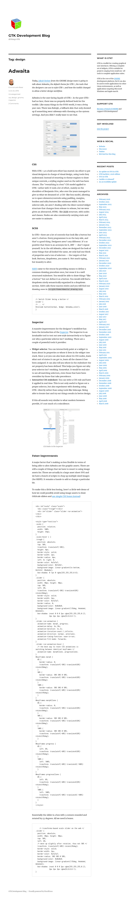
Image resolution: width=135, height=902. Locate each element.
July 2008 (102, 393)
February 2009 (104, 376)
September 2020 (105, 268)
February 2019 (104, 299)
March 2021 (103, 256)
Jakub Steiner (44, 81)
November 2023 (105, 227)
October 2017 (104, 312)
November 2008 (105, 383)
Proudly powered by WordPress (41, 891)
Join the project (103, 129)
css (9, 98)
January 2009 (104, 378)
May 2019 (102, 294)
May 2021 (102, 253)
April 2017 (103, 322)
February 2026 (104, 199)
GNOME (117, 79)
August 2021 (103, 250)
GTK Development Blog (29, 35)
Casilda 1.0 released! (106, 179)
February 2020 (104, 284)
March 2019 (103, 296)
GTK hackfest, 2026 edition (109, 174)
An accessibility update (108, 182)
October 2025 (104, 202)
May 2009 (103, 368)
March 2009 (103, 373)
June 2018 (102, 307)
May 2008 (102, 399)
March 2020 (103, 281)
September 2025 (105, 204)
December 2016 (105, 330)
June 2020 (103, 273)
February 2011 (104, 353)
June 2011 (102, 350)
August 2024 (104, 212)
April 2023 (103, 235)
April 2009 (103, 370)
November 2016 (105, 332)
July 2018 (102, 304)
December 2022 (105, 240)
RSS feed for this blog (107, 154)
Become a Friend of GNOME (107, 109)
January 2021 (104, 261)
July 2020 (102, 271)
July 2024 (102, 215)
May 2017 (102, 319)
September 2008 (105, 388)
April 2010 (103, 355)
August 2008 (104, 391)
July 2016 (102, 342)
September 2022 (105, 245)
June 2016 (103, 345)
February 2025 (104, 210)
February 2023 (104, 238)
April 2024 (103, 217)
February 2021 (104, 258)
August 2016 (104, 340)
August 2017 (103, 314)
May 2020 (102, 276)
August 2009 (104, 360)
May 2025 (102, 207)
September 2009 (105, 358)
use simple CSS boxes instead (66, 496)
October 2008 (104, 386)
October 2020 (104, 266)
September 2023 (105, 230)
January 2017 (104, 327)
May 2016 (102, 347)
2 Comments (13, 103)
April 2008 (103, 401)
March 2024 (103, 220)
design (14, 98)
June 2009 (103, 365)
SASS (34, 269)
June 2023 (103, 233)
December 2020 (105, 263)
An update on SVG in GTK (108, 172)
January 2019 (104, 302)
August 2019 (104, 289)
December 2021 (105, 248)
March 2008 (103, 404)
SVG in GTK (103, 177)
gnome (21, 98)
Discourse (103, 149)
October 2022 (104, 243)
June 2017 (102, 317)
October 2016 (104, 335)
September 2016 (105, 337)
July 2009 (102, 363)
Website (102, 146)
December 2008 (105, 381)
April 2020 (103, 279)
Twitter (102, 152)
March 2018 (103, 309)
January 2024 (104, 225)
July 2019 (102, 291)
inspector (12, 100)
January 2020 (104, 286)
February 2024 (104, 222)
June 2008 (103, 396)
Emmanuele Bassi (15, 87)
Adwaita (19, 71)
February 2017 (104, 324)
